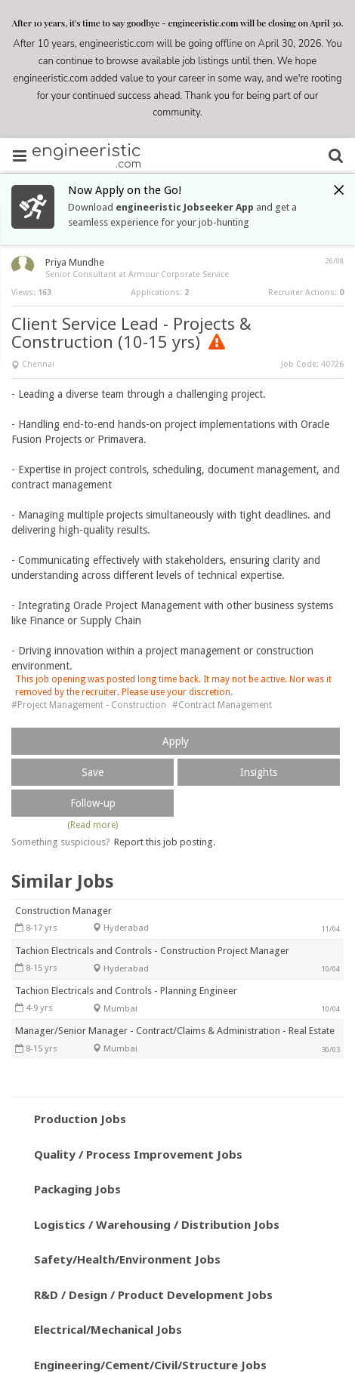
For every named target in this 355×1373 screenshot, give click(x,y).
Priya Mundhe (74, 262)
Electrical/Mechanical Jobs (108, 1329)
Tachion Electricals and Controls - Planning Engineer (126, 990)
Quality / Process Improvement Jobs (138, 1154)
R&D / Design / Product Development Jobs (153, 1294)
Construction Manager (63, 910)
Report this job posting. (164, 842)
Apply (175, 741)
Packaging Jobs (77, 1188)
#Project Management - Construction (88, 705)
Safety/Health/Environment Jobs (127, 1259)
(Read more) (92, 825)
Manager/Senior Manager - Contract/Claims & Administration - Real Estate (175, 1030)
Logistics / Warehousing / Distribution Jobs (156, 1224)
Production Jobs (80, 1118)
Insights (258, 772)
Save (92, 772)
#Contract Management (222, 705)
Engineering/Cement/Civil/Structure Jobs (150, 1364)
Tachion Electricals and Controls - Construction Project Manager (152, 950)
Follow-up (93, 803)
